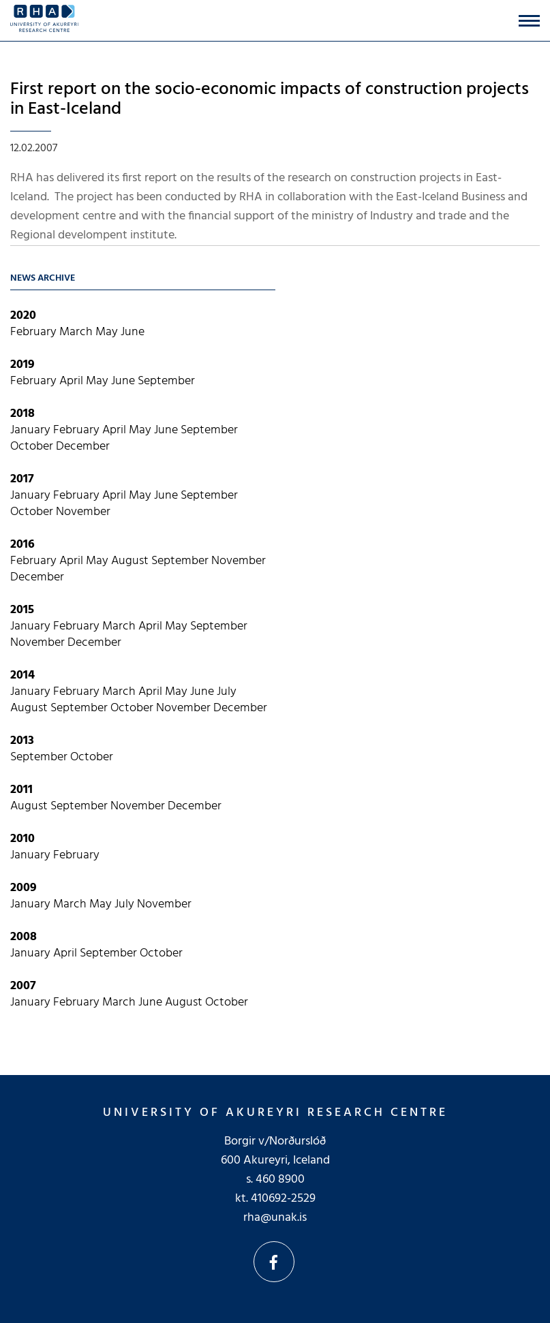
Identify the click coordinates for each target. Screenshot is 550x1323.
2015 (22, 610)
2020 (23, 316)
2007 (23, 986)
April (72, 381)
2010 (22, 839)
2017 (22, 479)
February (34, 332)
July (226, 692)
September (166, 381)
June (132, 332)
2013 (22, 741)
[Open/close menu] (529, 21)
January (31, 430)
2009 (23, 888)
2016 (22, 545)
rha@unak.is (275, 1218)
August (131, 561)
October (33, 446)
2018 (22, 414)
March (77, 332)
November (83, 512)
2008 (23, 937)
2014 (22, 675)
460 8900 (280, 1179)
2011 (21, 790)
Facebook (274, 1261)
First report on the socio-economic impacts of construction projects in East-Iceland (269, 99)
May (108, 332)
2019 (22, 365)
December (83, 446)
